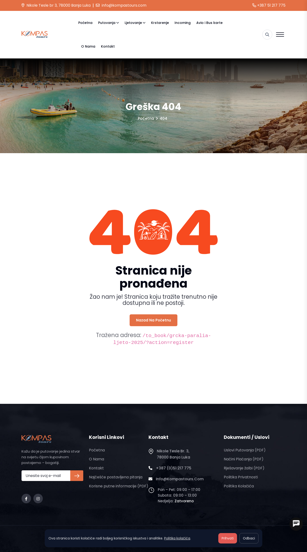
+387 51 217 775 (268, 5)
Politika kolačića (239, 486)
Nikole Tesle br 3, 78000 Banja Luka (56, 5)
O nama (88, 46)
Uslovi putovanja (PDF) (245, 450)
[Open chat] (296, 524)
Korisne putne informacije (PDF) (118, 486)
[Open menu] (280, 34)
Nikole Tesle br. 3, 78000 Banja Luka (169, 454)
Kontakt (108, 46)
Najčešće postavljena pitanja (115, 477)
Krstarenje (160, 22)
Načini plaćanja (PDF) (243, 459)
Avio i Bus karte (209, 22)
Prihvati (228, 538)
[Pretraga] (267, 35)
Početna (85, 22)
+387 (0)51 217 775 (170, 468)
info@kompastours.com (121, 5)
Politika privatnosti (241, 477)
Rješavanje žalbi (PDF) (244, 468)
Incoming (183, 22)
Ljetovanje (133, 22)
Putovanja (106, 22)
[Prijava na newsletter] (76, 475)
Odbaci (249, 538)
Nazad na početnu (153, 320)
